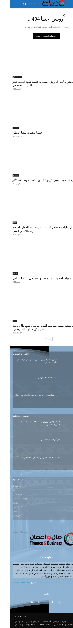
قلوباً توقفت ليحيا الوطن (17, 132)
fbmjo (5, 273)
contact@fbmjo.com (11, 582)
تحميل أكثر (37, 339)
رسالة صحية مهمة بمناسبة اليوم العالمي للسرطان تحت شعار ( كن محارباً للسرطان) (36, 327)
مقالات (6, 128)
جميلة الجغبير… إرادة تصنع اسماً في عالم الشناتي (32, 278)
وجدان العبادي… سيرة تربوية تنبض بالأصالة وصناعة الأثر (36, 180)
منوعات (6, 175)
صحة (5, 223)
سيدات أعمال (8, 77)
